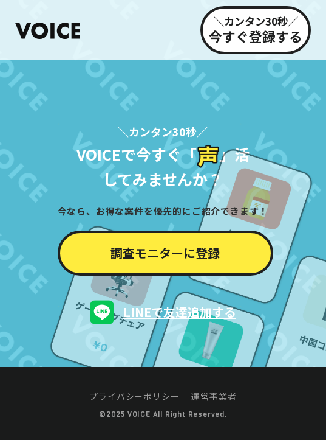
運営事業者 (213, 396)
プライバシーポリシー (134, 396)
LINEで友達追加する (179, 312)
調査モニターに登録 (165, 253)
